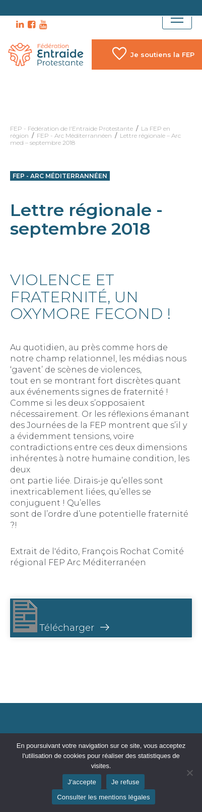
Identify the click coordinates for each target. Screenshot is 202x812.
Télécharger (53, 616)
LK (19, 24)
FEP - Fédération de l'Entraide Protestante (71, 128)
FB (30, 24)
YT (42, 24)
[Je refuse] (189, 773)
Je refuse (125, 782)
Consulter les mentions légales (103, 797)
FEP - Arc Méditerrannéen (74, 135)
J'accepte (82, 782)
